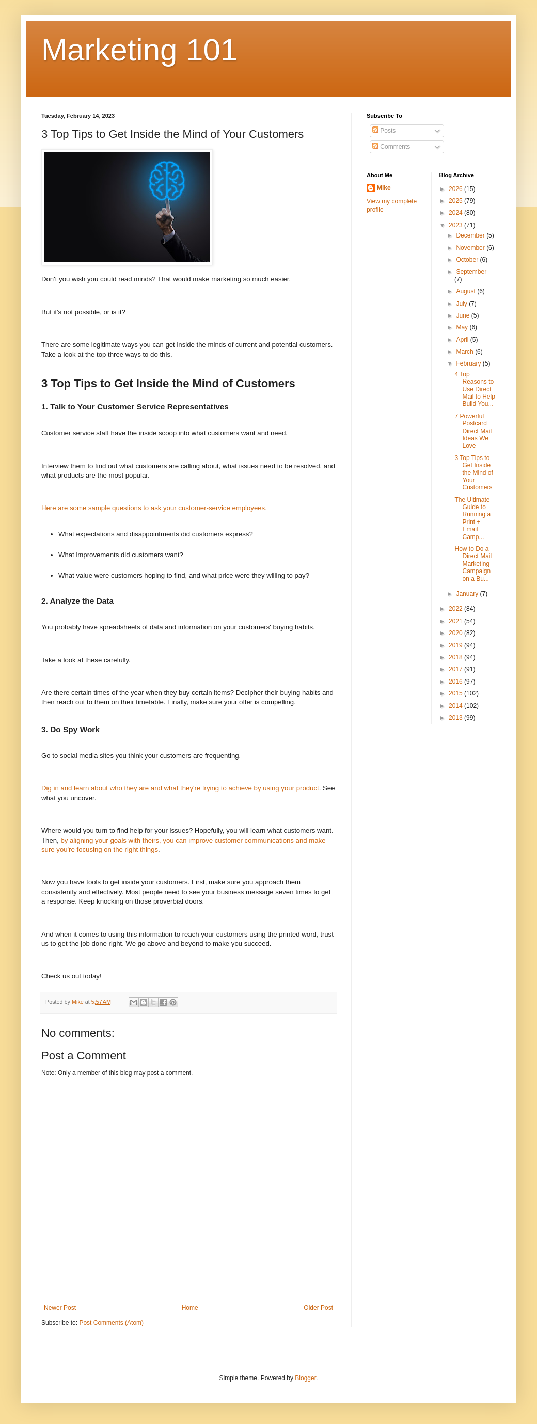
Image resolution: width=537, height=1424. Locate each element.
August (466, 291)
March (465, 351)
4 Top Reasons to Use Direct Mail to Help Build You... (474, 389)
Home (190, 1307)
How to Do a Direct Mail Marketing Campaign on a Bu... (473, 563)
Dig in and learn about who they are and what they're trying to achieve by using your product (180, 788)
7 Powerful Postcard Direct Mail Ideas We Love (473, 431)
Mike (384, 188)
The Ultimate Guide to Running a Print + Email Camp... (472, 518)
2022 (456, 608)
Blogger (305, 1378)
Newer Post (60, 1307)
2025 (456, 200)
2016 (456, 681)
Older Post (318, 1307)
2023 (456, 225)
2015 (456, 693)
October (468, 259)
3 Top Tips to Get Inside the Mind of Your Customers (473, 473)
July (462, 303)
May (462, 327)
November (471, 247)
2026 (456, 189)
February (469, 363)
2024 (456, 212)
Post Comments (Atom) (111, 1322)
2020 (456, 633)
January (468, 593)
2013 (456, 717)
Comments (391, 146)
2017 (456, 669)
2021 (456, 621)
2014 (456, 705)
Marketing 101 (139, 50)
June (463, 315)
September (471, 271)
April (463, 339)
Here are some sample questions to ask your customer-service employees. (154, 508)
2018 (456, 657)
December (471, 235)
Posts (384, 130)
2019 (456, 645)
